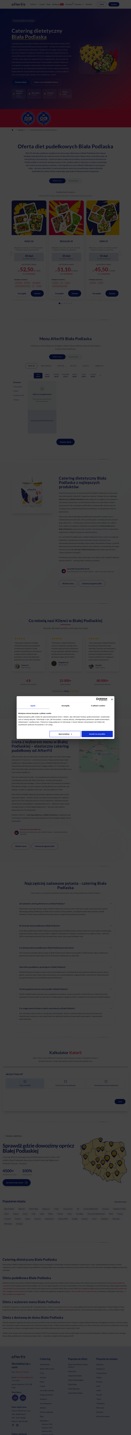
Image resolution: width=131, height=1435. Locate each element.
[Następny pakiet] (120, 252)
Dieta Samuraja (73, 1389)
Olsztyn (60, 1214)
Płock (111, 1214)
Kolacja (16, 400)
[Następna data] (100, 376)
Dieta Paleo (72, 1384)
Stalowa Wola (63, 1219)
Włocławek (8, 1224)
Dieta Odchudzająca (75, 1380)
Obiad (15, 391)
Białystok (22, 1209)
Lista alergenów (46, 1403)
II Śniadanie (17, 387)
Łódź (33, 1214)
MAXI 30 (31, 366)
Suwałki (74, 1219)
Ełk (78, 1209)
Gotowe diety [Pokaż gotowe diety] (73, 181)
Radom (27, 1219)
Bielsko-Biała (33, 1209)
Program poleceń (46, 1395)
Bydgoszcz (46, 1209)
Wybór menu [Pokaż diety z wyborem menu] (57, 181)
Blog (41, 1416)
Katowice (105, 1209)
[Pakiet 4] (66, 303)
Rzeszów (38, 1219)
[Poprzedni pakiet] (11, 252)
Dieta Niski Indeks (75, 1376)
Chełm (56, 1209)
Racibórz (18, 1219)
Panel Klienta (45, 1364)
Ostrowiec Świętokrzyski (96, 1214)
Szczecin (85, 1219)
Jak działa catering (47, 1390)
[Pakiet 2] (62, 303)
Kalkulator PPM (47, 1424)
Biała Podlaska (9, 1209)
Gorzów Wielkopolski (91, 1209)
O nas (42, 1373)
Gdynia (99, 1377)
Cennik (42, 1386)
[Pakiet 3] (64, 303)
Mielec (50, 1214)
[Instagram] (17, 1425)
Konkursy (43, 1399)
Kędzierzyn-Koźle (119, 1209)
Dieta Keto (72, 1371)
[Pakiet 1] (59, 303)
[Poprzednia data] (30, 376)
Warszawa (116, 1219)
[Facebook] (13, 1425)
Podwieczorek (18, 395)
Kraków (15, 1214)
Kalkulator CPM (47, 1428)
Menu (42, 1382)
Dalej (120, 1101)
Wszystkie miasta (121, 1202)
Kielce (6, 1214)
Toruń (94, 1219)
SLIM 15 (86, 366)
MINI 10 (60, 366)
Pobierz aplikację (46, 1412)
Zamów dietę (65, 442)
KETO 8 (73, 366)
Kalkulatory (44, 1421)
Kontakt (43, 1377)
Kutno (25, 1214)
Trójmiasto (104, 1219)
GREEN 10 (99, 366)
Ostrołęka (79, 1214)
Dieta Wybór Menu (75, 1393)
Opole (69, 1214)
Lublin (42, 1214)
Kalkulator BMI (47, 1431)
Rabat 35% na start (47, 1369)
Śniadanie (17, 382)
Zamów (114, 4)
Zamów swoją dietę (65, 707)
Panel (102, 4)
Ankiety (43, 1408)
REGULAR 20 (46, 366)
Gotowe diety (73, 357)
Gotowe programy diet (92, 583)
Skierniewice (49, 1219)
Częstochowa (68, 1209)
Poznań (119, 1214)
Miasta (22, 130)
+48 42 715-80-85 (22, 1372)
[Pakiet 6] (71, 303)
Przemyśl (7, 1219)
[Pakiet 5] (69, 303)
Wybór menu (57, 357)
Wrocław (19, 1224)
